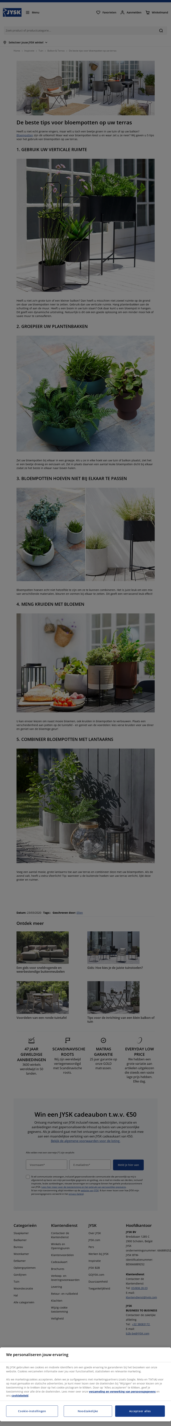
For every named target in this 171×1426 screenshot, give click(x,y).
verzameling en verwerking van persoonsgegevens (122, 1391)
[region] (85, 1384)
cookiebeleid (20, 1395)
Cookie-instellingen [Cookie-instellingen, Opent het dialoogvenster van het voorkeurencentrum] (32, 1411)
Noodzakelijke (88, 1411)
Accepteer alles (140, 1411)
